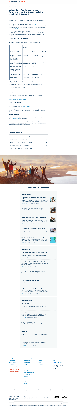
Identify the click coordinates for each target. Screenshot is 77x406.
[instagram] (60, 376)
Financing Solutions (12, 362)
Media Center (40, 364)
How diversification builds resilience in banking (32, 208)
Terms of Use (26, 368)
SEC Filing (25, 378)
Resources (54, 1)
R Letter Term (23, 308)
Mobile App (55, 358)
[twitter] (57, 376)
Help (60, 1)
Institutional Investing (24, 203)
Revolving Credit (25, 303)
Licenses (25, 383)
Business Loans (11, 364)
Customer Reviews (27, 362)
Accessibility (26, 376)
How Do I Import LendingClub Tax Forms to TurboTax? (33, 261)
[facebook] (54, 376)
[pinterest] (67, 376)
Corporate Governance (42, 366)
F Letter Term (23, 345)
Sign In (65, 1)
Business (41, 1)
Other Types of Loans (12, 367)
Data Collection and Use (28, 374)
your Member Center (14, 118)
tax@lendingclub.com (16, 28)
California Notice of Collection (29, 372)
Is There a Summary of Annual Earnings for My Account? (34, 252)
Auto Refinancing (12, 360)
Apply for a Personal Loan (13, 369)
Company (40, 358)
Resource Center (27, 356)
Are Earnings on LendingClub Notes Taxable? (31, 288)
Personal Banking (12, 358)
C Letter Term (23, 336)
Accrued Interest (25, 312)
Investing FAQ (23, 257)
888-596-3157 (29, 391)
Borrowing (29, 1)
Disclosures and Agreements (29, 379)
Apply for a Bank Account (13, 371)
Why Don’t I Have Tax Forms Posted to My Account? (33, 271)
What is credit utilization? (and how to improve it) (32, 237)
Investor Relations (41, 367)
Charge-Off (24, 331)
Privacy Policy (26, 370)
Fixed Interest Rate (25, 341)
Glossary (25, 364)
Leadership (40, 360)
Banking (35, 1)
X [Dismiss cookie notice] (61, 403)
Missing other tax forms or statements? (17, 99)
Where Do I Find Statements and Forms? (30, 280)
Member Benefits (27, 360)
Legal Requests (26, 381)
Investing (48, 1)
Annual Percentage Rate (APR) (28, 322)
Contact (39, 369)
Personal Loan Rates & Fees (28, 358)
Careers (39, 362)
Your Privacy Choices (57, 362)
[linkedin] (63, 376)
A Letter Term (23, 317)
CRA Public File (41, 356)
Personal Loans (11, 356)
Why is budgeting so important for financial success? (33, 228)
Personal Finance (24, 242)
